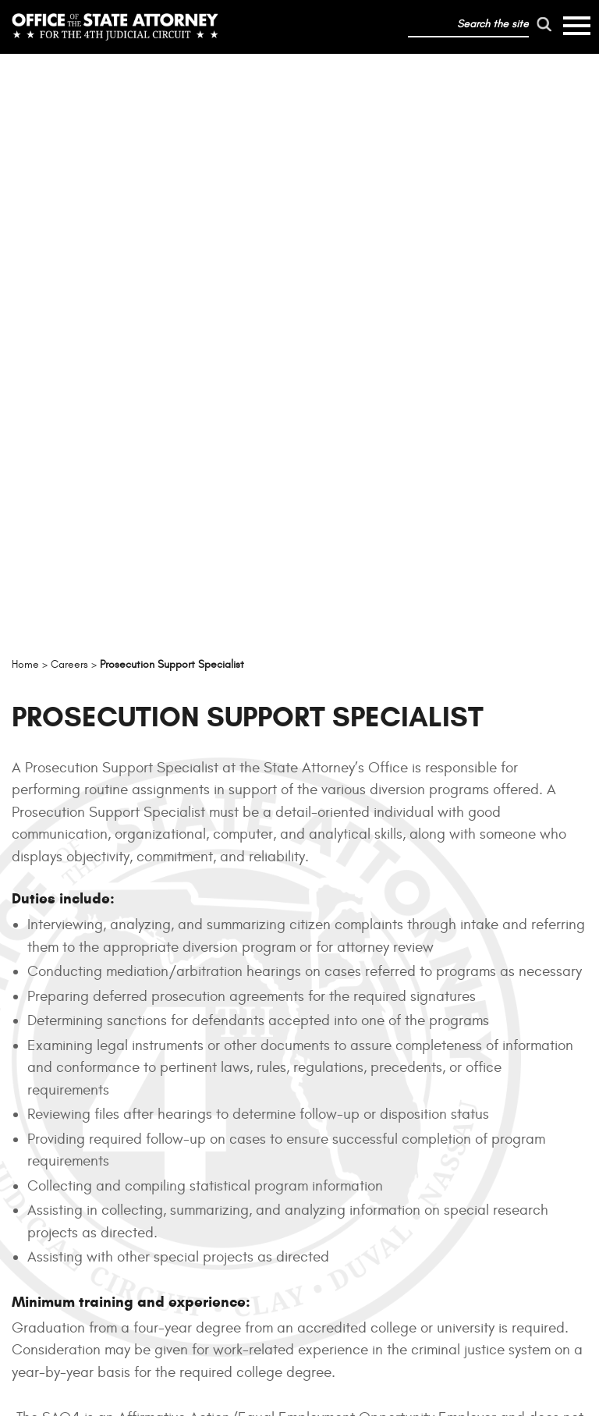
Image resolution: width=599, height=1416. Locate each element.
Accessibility (332, 1338)
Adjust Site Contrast (540, 1396)
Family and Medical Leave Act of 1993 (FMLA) (417, 885)
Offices (202, 1198)
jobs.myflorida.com (314, 953)
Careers (203, 1266)
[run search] (544, 24)
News (193, 1232)
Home (194, 1096)
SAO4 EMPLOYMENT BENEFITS (300, 1005)
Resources (213, 1164)
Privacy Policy (262, 1338)
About (196, 1130)
